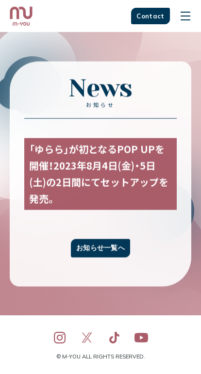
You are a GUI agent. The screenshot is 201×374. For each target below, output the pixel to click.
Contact (150, 16)
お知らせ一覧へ (100, 248)
